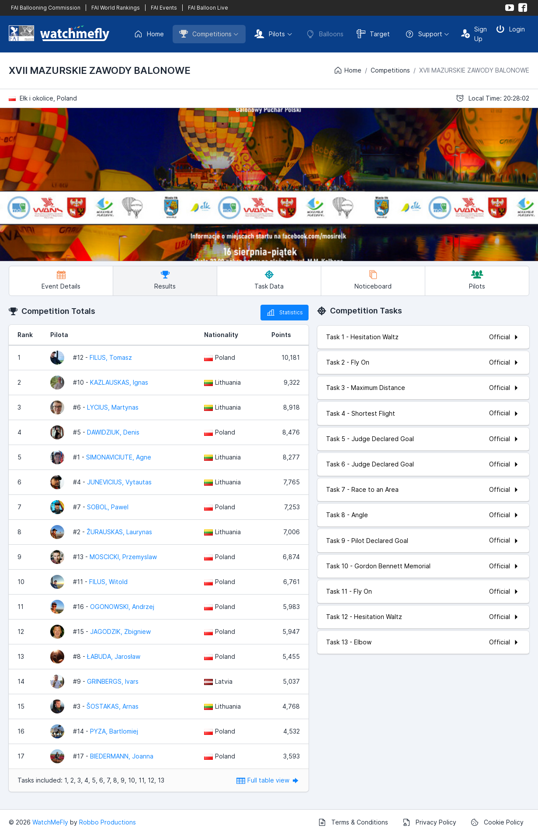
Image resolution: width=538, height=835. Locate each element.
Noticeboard (373, 280)
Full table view (268, 780)
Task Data (269, 280)
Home (149, 34)
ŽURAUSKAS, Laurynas (119, 532)
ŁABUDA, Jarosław (113, 656)
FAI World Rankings (115, 7)
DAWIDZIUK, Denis (113, 432)
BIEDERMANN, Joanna (121, 756)
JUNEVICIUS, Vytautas (119, 482)
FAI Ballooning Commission (45, 7)
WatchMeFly (50, 822)
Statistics (284, 312)
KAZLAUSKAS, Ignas (119, 382)
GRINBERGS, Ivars (113, 681)
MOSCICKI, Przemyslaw (123, 556)
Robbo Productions (107, 822)
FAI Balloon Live (208, 7)
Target (373, 33)
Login (510, 28)
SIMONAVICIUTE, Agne (118, 457)
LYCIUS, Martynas (113, 407)
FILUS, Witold (108, 581)
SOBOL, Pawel (107, 507)
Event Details (61, 280)
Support (423, 34)
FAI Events (164, 7)
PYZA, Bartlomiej (114, 731)
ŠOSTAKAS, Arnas (113, 706)
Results (165, 280)
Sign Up (474, 33)
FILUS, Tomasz (111, 357)
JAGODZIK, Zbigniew (120, 631)
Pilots (269, 33)
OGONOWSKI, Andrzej (122, 606)
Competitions (205, 33)
